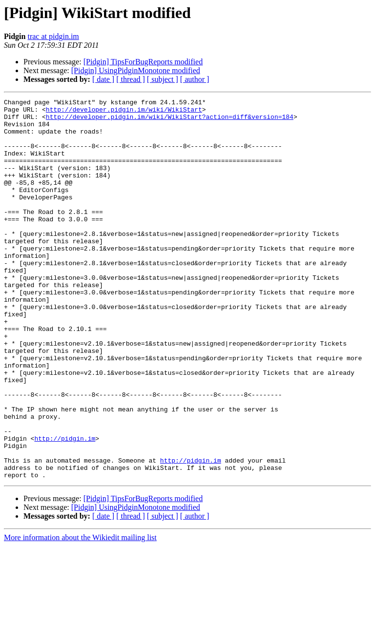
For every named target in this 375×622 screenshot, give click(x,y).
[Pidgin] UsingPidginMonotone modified (135, 70)
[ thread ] (130, 79)
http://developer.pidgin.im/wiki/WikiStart (124, 112)
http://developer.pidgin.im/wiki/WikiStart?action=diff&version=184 (169, 121)
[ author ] (194, 79)
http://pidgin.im (64, 507)
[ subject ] (162, 79)
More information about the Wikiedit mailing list (80, 613)
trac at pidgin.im (53, 36)
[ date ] (103, 79)
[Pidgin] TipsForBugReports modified (143, 62)
